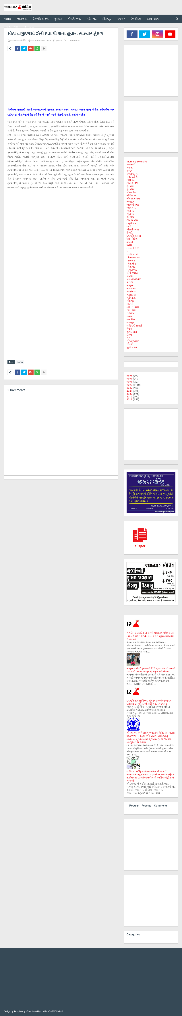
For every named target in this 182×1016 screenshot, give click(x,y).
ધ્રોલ (129, 245)
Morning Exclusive (137, 161)
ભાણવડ (130, 285)
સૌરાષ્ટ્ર (131, 344)
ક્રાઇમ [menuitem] (58, 18)
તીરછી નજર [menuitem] (74, 18)
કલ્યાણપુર (132, 173)
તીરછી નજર (133, 229)
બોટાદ (130, 276)
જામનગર (131, 207)
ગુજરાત (130, 201)
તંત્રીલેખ (131, 223)
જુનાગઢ (130, 210)
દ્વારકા (130, 241)
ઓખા (130, 167)
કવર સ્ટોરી (132, 176)
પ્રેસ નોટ (131, 263)
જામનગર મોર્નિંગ (18, 40)
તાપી (129, 226)
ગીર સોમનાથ (133, 198)
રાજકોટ (131, 313)
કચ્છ (129, 170)
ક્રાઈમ (130, 189)
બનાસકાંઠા (132, 269)
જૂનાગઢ (130, 214)
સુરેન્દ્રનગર (133, 341)
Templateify (19, 1011)
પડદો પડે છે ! (133, 254)
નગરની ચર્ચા (133, 248)
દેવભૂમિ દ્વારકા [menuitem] (41, 18)
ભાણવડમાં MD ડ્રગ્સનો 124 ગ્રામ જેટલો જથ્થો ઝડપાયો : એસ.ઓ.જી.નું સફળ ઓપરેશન (151, 670)
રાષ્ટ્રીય (131, 319)
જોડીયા (130, 217)
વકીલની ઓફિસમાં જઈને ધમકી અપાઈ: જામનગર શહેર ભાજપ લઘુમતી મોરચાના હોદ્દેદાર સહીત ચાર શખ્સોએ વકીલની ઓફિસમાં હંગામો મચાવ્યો (151, 776)
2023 (129, 384)
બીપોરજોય (132, 272)
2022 (129, 387)
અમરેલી (131, 164)
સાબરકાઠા (132, 331)
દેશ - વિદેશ (132, 238)
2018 (129, 399)
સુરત (129, 338)
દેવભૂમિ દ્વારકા (134, 235)
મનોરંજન (131, 291)
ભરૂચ (130, 282)
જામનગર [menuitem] (22, 18)
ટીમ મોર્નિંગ (132, 220)
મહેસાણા (131, 297)
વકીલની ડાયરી (134, 325)
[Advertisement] (60, 81)
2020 (129, 393)
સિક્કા (129, 334)
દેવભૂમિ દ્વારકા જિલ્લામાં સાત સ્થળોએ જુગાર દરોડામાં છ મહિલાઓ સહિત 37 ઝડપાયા (149, 702)
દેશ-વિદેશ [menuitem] (136, 18)
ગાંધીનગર (131, 195)
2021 (129, 390)
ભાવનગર (131, 288)
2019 (129, 396)
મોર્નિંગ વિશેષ (133, 307)
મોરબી (130, 303)
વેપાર (129, 328)
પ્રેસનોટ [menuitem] (92, 18)
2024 (129, 381)
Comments (161, 805)
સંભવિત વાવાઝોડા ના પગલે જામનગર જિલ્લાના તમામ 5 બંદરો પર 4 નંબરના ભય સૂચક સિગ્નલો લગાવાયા (150, 636)
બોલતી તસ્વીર (134, 279)
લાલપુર (130, 322)
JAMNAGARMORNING (52, 1011)
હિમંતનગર (132, 347)
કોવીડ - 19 (132, 183)
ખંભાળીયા (132, 192)
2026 (129, 376)
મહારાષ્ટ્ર (131, 294)
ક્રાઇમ (58, 40)
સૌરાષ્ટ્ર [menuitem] (106, 18)
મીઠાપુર (130, 300)
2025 (129, 379)
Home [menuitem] (7, 18)
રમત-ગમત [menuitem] (153, 18)
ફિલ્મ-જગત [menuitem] (13, 27)
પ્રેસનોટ (131, 266)
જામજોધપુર (133, 204)
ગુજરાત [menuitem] (121, 18)
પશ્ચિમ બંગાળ (133, 257)
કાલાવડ (131, 179)
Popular (134, 805)
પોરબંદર (131, 260)
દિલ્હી (130, 232)
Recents (146, 805)
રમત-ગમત (132, 310)
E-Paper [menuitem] (30, 27)
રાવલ (129, 316)
